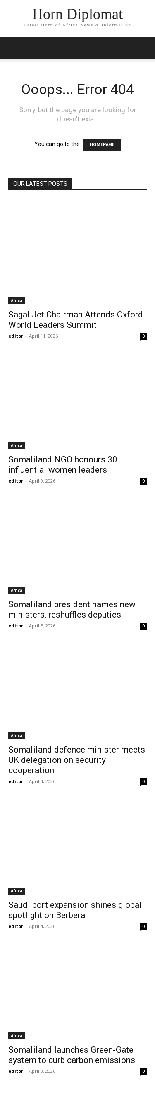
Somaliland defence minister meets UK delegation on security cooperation (76, 760)
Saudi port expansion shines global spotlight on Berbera (75, 910)
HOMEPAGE (102, 144)
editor (15, 336)
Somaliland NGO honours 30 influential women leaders (62, 464)
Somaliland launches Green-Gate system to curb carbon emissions (71, 1055)
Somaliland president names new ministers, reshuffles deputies (72, 609)
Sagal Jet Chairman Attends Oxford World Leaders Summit (75, 320)
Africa (16, 300)
